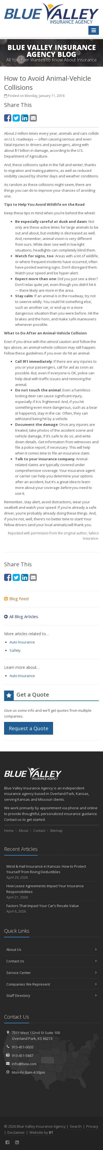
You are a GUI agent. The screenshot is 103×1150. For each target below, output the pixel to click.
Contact (39, 830)
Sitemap (56, 830)
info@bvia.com (24, 1063)
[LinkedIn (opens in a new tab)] (24, 117)
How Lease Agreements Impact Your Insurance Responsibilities (51, 891)
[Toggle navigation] (93, 30)
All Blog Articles (21, 616)
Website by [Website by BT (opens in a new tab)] (41, 1132)
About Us (51, 949)
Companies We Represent (51, 984)
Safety (15, 650)
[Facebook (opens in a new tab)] (7, 117)
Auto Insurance (22, 642)
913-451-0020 (22, 1047)
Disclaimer (16, 1132)
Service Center (51, 972)
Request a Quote (28, 728)
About (23, 830)
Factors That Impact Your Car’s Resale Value (51, 908)
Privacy (92, 1126)
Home (9, 830)
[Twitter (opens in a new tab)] (16, 117)
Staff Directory (51, 995)
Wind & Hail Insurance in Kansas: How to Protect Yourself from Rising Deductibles (51, 872)
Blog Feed (16, 598)
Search (76, 1126)
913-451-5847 (22, 1055)
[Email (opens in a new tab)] (33, 117)
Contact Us (51, 961)
